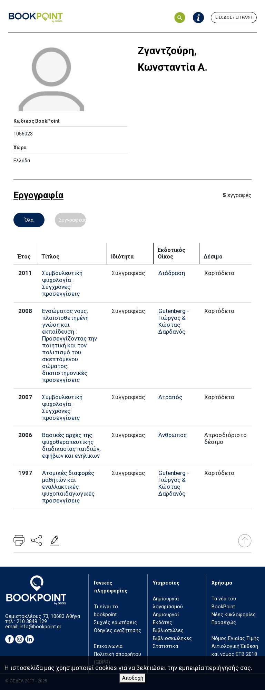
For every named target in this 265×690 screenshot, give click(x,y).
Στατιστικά (165, 646)
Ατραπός (170, 397)
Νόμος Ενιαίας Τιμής (235, 638)
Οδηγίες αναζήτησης (117, 630)
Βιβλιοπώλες (168, 630)
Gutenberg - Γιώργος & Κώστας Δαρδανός (173, 321)
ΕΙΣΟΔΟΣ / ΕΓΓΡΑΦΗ (233, 17)
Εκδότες (162, 623)
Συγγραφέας (72, 220)
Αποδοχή (132, 678)
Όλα (28, 220)
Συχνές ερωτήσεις (115, 623)
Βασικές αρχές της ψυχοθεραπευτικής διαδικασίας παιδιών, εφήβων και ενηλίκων (71, 445)
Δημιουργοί (166, 615)
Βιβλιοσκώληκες (172, 638)
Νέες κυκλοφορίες (234, 615)
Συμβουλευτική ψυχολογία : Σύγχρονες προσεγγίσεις (62, 283)
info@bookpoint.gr (40, 627)
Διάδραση (171, 273)
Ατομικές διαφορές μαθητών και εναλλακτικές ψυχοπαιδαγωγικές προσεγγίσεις (68, 486)
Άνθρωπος (172, 435)
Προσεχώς (224, 623)
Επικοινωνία (108, 646)
